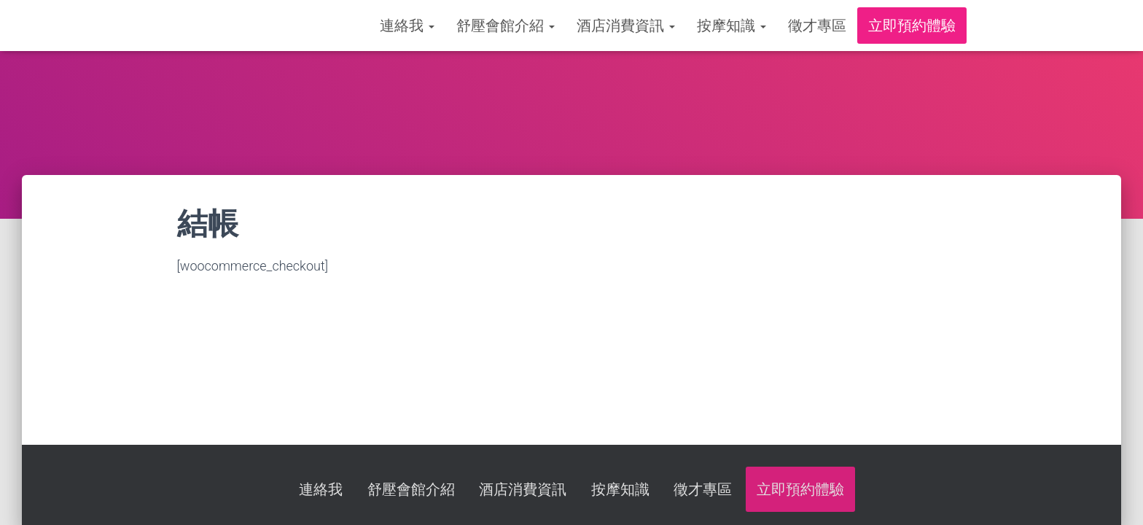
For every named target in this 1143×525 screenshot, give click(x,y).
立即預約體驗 (912, 25)
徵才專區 (817, 25)
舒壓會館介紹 (505, 25)
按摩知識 (731, 25)
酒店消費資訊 (626, 25)
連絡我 (407, 25)
